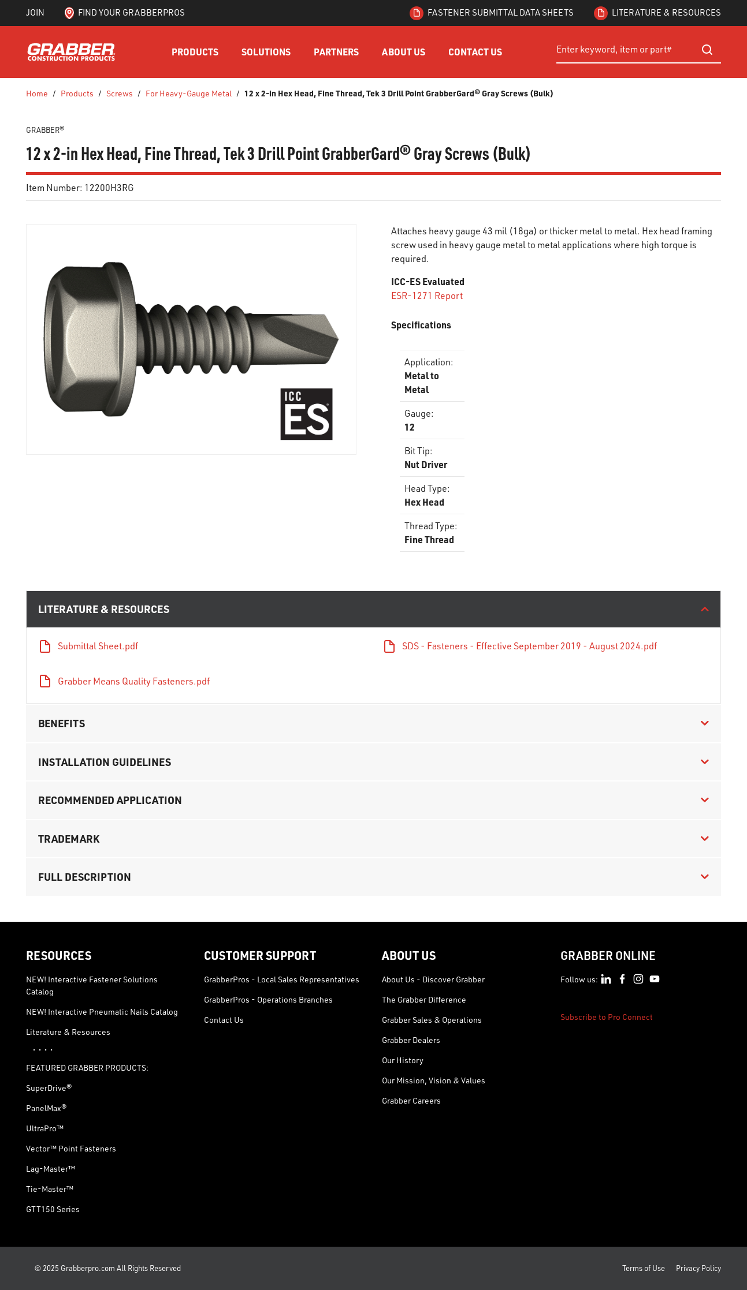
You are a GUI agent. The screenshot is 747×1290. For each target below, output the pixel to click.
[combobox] (638, 49)
